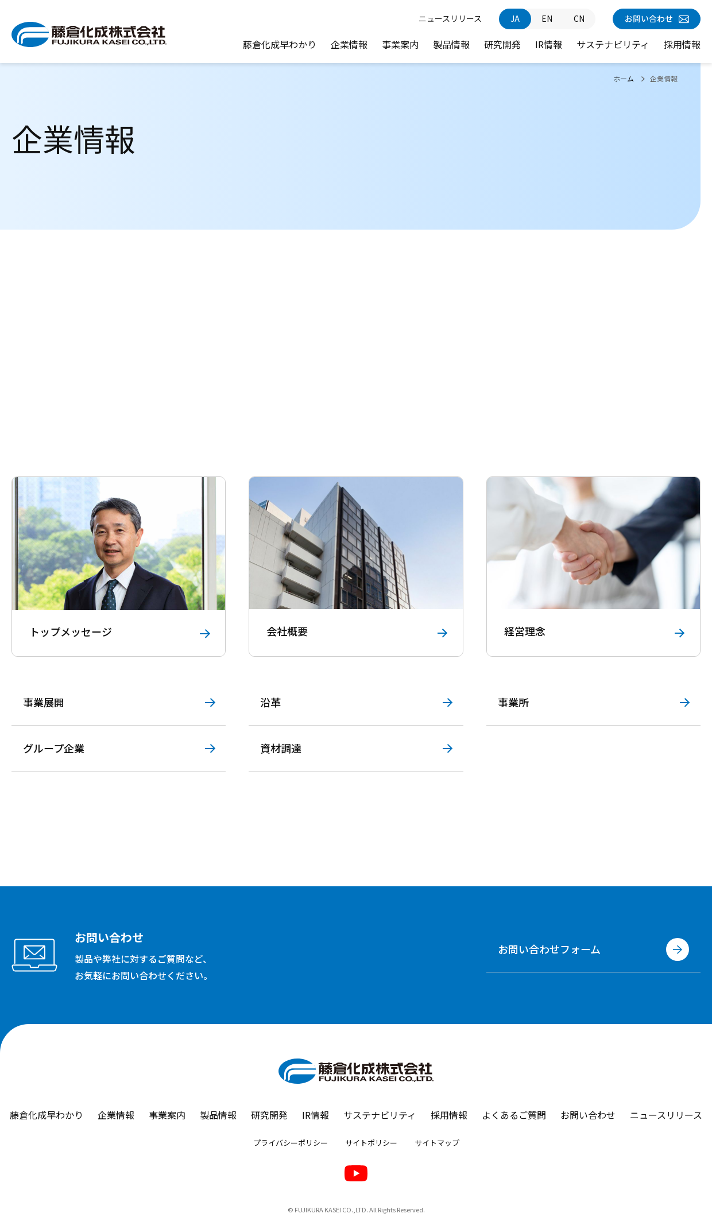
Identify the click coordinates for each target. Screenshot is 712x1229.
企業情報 (349, 44)
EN (546, 18)
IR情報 (548, 44)
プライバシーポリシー (290, 1143)
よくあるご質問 (514, 1114)
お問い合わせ (657, 18)
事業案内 (400, 44)
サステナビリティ (612, 44)
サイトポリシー (371, 1143)
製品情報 (451, 44)
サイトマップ (437, 1143)
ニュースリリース (450, 18)
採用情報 (682, 44)
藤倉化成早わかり (279, 44)
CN (579, 18)
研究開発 (502, 44)
